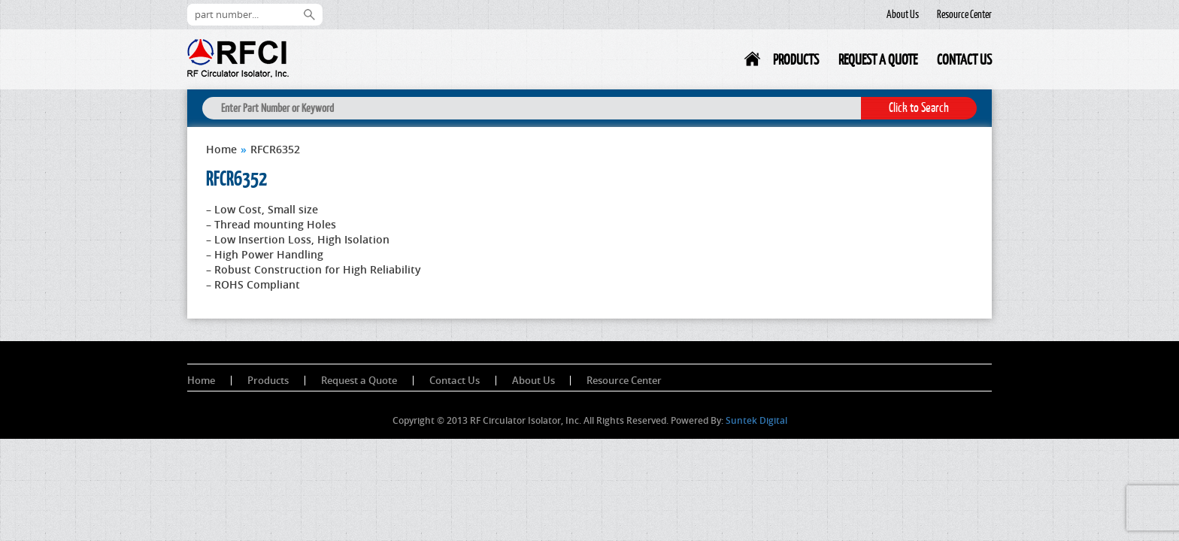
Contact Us (964, 59)
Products (796, 59)
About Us (903, 14)
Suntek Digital (756, 420)
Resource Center (964, 14)
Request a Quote (877, 59)
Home (753, 62)
